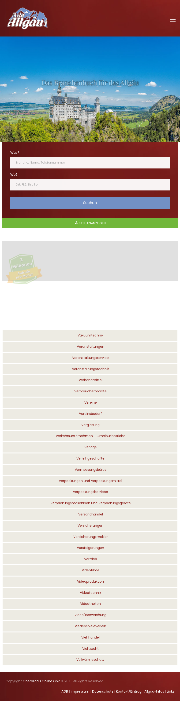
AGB (64, 691)
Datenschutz (102, 691)
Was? (14, 152)
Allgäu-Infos (154, 691)
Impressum (80, 691)
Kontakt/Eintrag (129, 691)
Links (170, 691)
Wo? (14, 174)
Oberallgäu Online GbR (41, 681)
